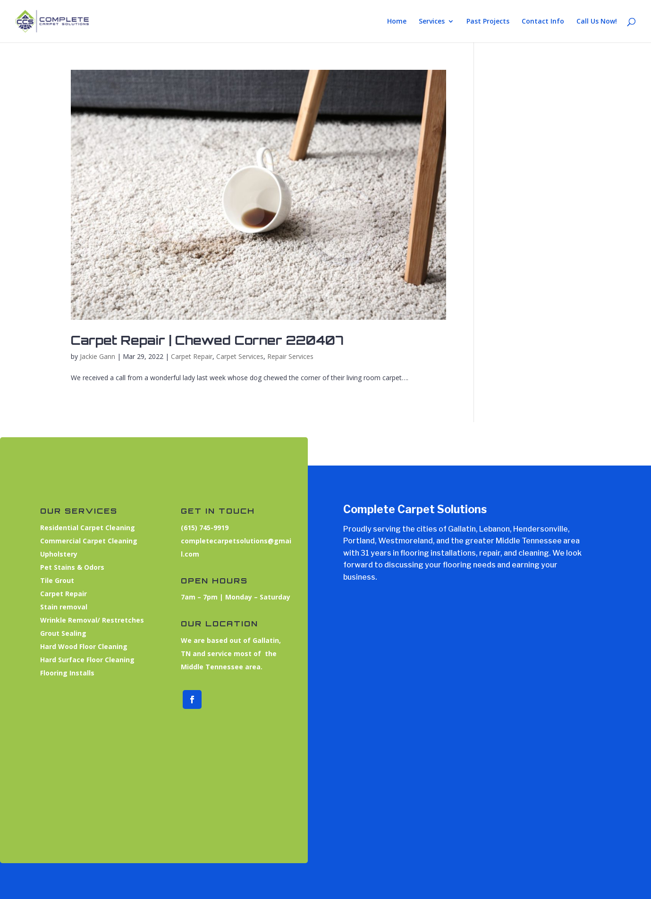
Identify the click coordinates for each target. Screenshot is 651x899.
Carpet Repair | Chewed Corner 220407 (207, 340)
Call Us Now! (596, 21)
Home (396, 21)
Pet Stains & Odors (68, 568)
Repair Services (290, 356)
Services (432, 21)
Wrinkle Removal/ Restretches (86, 620)
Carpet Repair (191, 356)
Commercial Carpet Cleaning (83, 542)
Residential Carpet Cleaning (82, 529)
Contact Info (543, 21)
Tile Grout (54, 581)
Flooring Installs (63, 672)
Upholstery (56, 555)
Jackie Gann (97, 356)
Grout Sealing (60, 633)
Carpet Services (239, 356)
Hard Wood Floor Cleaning (79, 646)
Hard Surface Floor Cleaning (82, 659)
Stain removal (60, 607)
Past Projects (487, 21)
